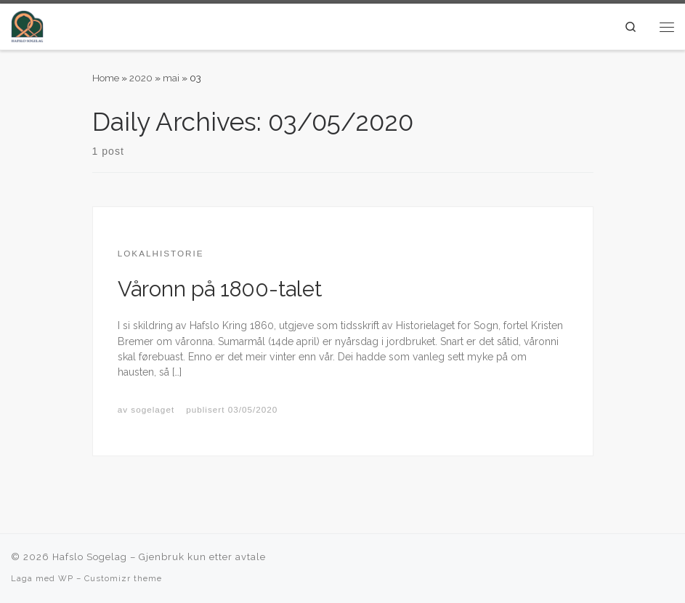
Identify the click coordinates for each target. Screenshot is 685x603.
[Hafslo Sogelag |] (27, 25)
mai (171, 78)
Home (105, 78)
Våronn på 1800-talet (220, 289)
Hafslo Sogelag (89, 556)
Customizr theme (123, 578)
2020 (141, 78)
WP (65, 578)
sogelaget (152, 409)
